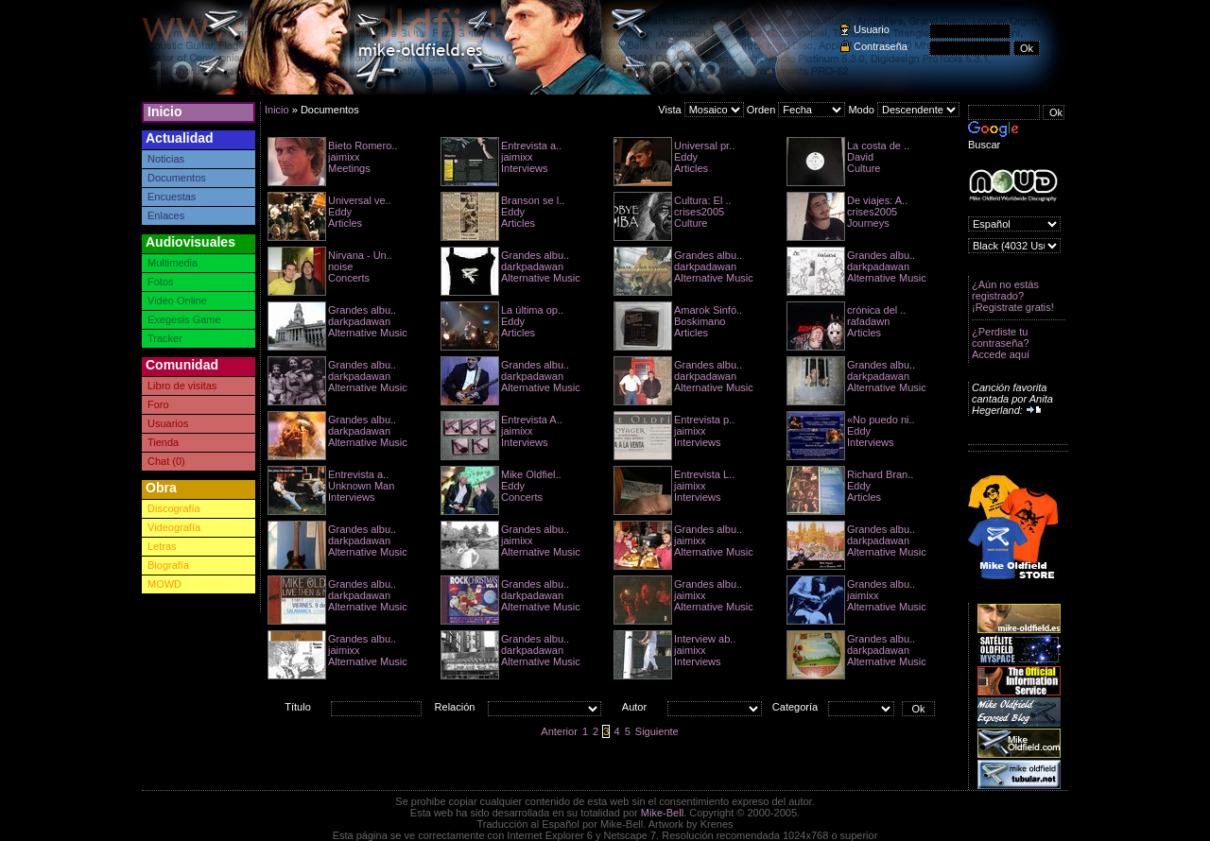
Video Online (177, 300)
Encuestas (171, 196)
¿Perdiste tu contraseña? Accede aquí (1000, 343)
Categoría (795, 706)
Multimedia (172, 262)
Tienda (163, 442)
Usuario (872, 29)
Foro (158, 404)
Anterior (559, 731)
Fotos (160, 281)
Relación (455, 706)
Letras (162, 546)
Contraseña (881, 46)
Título (298, 706)
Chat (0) (166, 461)
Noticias (165, 158)
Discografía (173, 508)
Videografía (173, 527)
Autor (634, 706)
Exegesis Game (184, 319)
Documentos (176, 177)
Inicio (164, 111)
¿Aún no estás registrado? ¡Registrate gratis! (1013, 296)
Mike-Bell (662, 812)
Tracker (164, 338)
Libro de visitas (181, 385)
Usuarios (167, 423)
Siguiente (657, 731)
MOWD (164, 584)
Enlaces (165, 215)
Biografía (168, 565)
